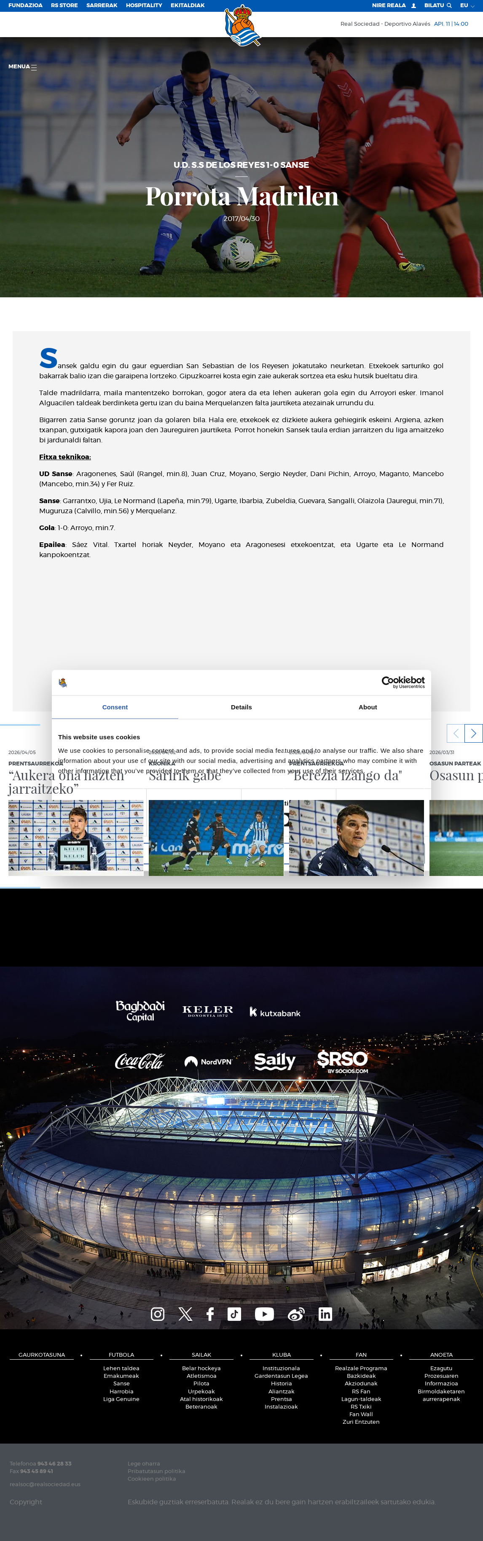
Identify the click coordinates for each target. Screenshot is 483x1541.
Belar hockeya (201, 1368)
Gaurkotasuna (42, 1355)
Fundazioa (25, 5)
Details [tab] (241, 707)
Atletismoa (202, 1376)
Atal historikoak (201, 1399)
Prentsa (281, 1399)
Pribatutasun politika (156, 1471)
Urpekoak (201, 1392)
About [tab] (368, 707)
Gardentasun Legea (281, 1376)
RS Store (64, 5)
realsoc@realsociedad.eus (45, 1484)
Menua (22, 67)
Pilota (201, 1384)
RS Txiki (361, 1407)
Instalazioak (281, 1407)
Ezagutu (441, 1368)
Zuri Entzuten (361, 1422)
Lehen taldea (121, 1368)
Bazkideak (361, 1376)
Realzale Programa (361, 1368)
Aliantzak (281, 1392)
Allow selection (241, 853)
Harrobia (122, 1392)
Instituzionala (281, 1368)
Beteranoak (201, 1407)
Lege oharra (144, 1464)
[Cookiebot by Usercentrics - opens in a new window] (388, 682)
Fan (361, 1355)
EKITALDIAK (188, 5)
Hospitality (144, 5)
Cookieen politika (152, 1479)
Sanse (121, 1384)
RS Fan (361, 1392)
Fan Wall (361, 1414)
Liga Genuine (121, 1399)
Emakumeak (121, 1376)
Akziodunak (361, 1384)
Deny (118, 853)
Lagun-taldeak (361, 1399)
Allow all (365, 853)
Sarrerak (102, 5)
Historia (281, 1384)
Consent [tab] (115, 707)
